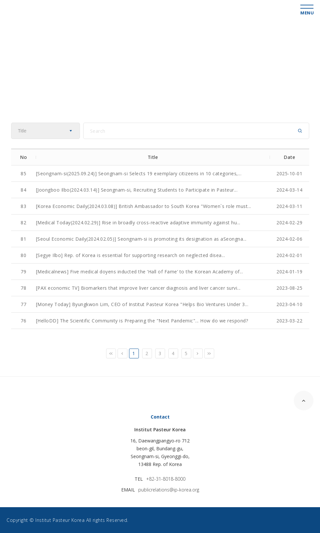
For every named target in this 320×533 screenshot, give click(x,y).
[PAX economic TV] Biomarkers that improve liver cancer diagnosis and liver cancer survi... (138, 288)
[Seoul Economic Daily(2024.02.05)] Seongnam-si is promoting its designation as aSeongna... (141, 239)
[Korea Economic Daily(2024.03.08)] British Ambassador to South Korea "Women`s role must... (143, 206)
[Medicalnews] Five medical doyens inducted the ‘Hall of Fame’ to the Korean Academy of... (139, 271)
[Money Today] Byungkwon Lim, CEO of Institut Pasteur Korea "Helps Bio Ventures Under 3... (142, 304)
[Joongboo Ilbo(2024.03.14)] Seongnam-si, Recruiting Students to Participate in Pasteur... (137, 190)
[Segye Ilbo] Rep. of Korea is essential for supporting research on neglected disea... (130, 255)
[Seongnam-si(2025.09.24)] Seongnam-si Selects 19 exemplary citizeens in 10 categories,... (139, 173)
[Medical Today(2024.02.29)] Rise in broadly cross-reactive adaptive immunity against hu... (138, 222)
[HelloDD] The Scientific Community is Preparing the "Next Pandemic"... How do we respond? (142, 321)
